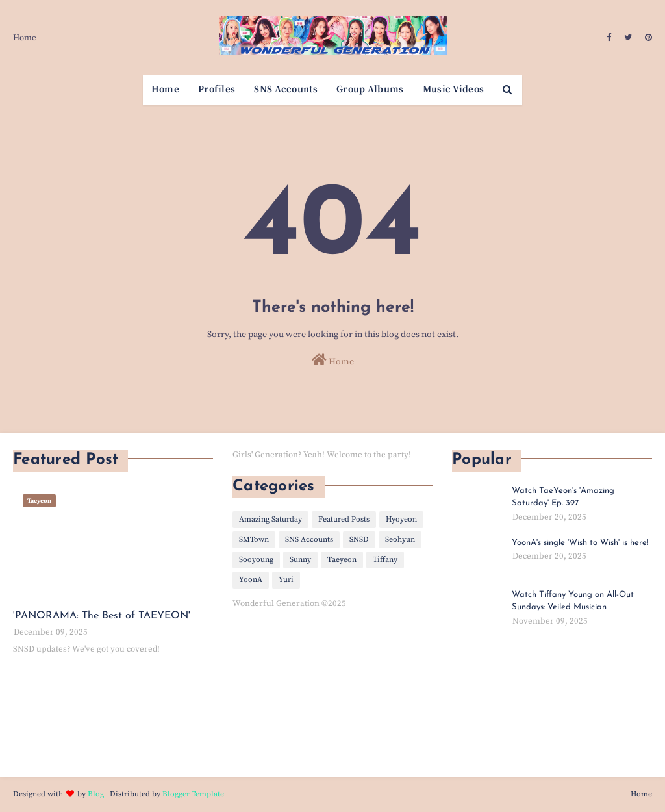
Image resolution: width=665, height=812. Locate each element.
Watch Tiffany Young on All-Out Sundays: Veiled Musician (573, 601)
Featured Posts (344, 519)
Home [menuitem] (165, 89)
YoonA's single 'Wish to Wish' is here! (580, 543)
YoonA (250, 580)
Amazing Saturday (270, 519)
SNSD (359, 539)
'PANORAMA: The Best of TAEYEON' (101, 616)
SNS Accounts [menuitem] (286, 89)
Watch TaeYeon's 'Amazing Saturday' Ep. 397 (563, 497)
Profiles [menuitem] (216, 89)
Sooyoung (256, 560)
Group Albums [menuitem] (370, 89)
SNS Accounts (309, 539)
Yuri (286, 580)
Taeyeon (342, 560)
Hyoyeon (401, 519)
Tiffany (385, 560)
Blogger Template (193, 794)
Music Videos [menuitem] (453, 89)
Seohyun (400, 539)
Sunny (300, 560)
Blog (96, 794)
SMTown (254, 539)
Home (24, 37)
